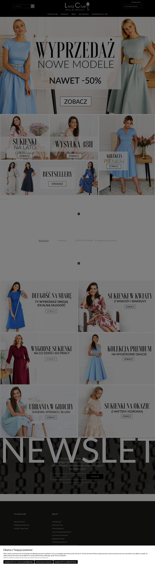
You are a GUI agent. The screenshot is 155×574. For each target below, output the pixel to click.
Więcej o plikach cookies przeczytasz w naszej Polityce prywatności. (25, 557)
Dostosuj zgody (44, 562)
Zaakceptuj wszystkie (65, 562)
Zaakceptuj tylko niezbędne (19, 562)
